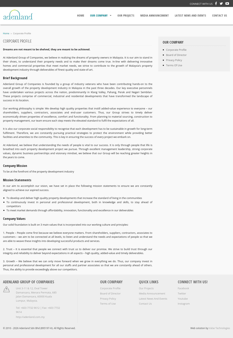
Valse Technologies (219, 328)
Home (80, 15)
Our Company (98, 15)
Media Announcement (154, 15)
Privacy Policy (174, 60)
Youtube (183, 298)
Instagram (184, 303)
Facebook (183, 288)
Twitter (182, 293)
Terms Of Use (174, 65)
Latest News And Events (190, 15)
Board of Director (110, 293)
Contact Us (219, 15)
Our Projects (125, 15)
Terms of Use (108, 303)
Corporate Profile (22, 33)
